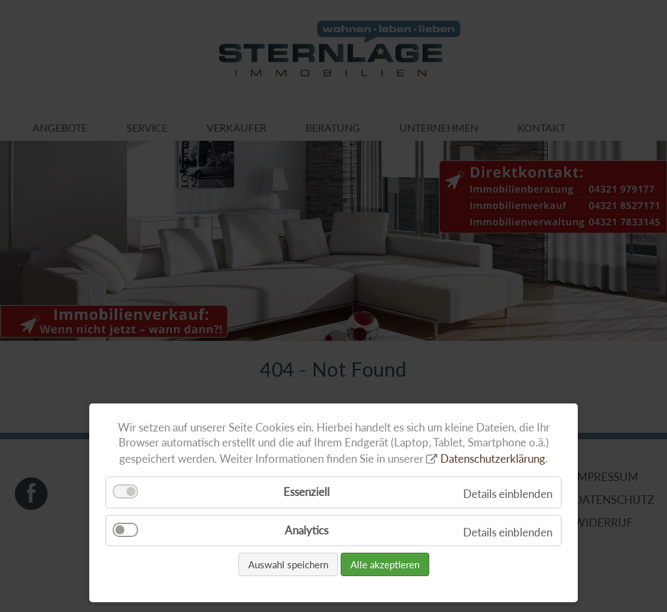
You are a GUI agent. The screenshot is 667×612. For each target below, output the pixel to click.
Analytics (306, 530)
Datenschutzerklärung (492, 458)
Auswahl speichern (288, 564)
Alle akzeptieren (384, 564)
